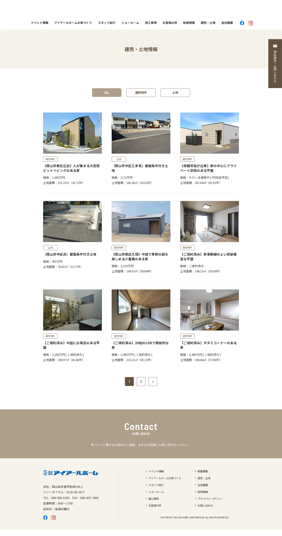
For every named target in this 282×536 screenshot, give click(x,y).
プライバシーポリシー (211, 505)
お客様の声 (170, 24)
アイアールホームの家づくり (73, 24)
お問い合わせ (206, 511)
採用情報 (203, 498)
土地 (175, 93)
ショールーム (130, 24)
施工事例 (151, 24)
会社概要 (227, 24)
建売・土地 (208, 24)
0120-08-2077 (76, 498)
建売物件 (141, 93)
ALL (106, 93)
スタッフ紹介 (107, 24)
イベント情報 (39, 24)
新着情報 (189, 24)
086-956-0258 (60, 504)
